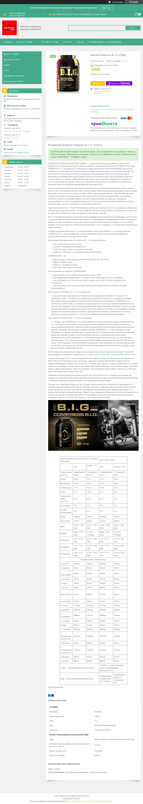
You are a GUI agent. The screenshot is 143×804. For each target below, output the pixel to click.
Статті (6, 70)
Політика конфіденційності (102, 801)
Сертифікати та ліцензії (14, 76)
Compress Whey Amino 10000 (122, 354)
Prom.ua (85, 796)
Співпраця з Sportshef (13, 81)
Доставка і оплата (50, 42)
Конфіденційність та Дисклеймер (105, 42)
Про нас (106, 7)
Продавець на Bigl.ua (71, 799)
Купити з (120, 83)
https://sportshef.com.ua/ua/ (16, 145)
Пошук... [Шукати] (132, 28)
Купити (99, 83)
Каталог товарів (25, 42)
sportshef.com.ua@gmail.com (16, 152)
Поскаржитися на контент (78, 801)
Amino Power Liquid (97, 354)
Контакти (67, 42)
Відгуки (7, 65)
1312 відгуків (117, 2)
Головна (8, 42)
